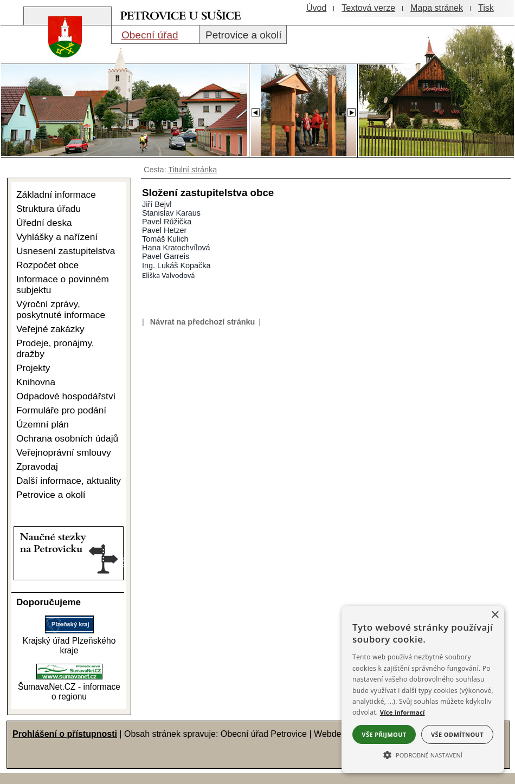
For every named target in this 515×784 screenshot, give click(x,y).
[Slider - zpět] (255, 109)
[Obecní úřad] (155, 34)
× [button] (495, 615)
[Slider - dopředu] (351, 109)
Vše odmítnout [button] (457, 734)
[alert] (423, 689)
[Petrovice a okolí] (243, 34)
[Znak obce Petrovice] (59, 62)
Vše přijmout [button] (384, 734)
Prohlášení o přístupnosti (64, 733)
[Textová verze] (368, 8)
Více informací (402, 712)
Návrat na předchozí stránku (202, 322)
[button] (422, 754)
